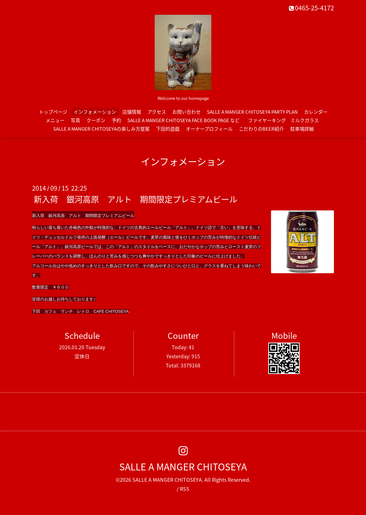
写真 (75, 120)
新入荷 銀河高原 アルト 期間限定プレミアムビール (135, 199)
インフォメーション (95, 111)
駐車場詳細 (302, 128)
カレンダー (316, 111)
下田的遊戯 (168, 128)
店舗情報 (131, 111)
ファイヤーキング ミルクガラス (286, 120)
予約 (116, 120)
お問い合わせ (186, 111)
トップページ (53, 111)
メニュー (55, 120)
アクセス (156, 111)
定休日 (82, 356)
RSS (184, 488)
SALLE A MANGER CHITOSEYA (183, 466)
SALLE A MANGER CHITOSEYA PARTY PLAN (252, 111)
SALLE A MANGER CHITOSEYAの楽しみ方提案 (101, 128)
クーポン (95, 120)
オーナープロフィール (209, 128)
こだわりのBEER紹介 (261, 128)
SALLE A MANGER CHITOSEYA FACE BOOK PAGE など (183, 120)
